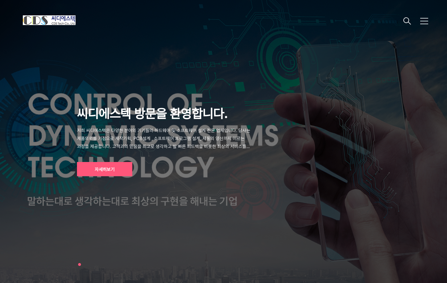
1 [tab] (79, 264)
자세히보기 (105, 169)
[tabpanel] (223, 141)
